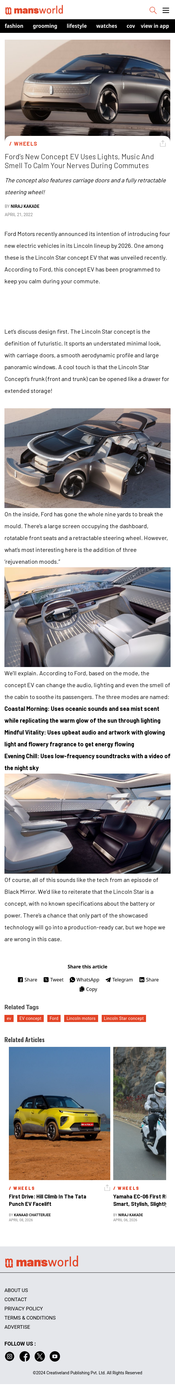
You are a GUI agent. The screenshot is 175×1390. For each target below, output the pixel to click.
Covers (135, 26)
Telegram (119, 979)
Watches (106, 26)
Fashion (14, 26)
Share (27, 979)
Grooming (45, 26)
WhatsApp (84, 979)
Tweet (53, 979)
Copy (88, 989)
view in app (155, 26)
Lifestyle (77, 26)
